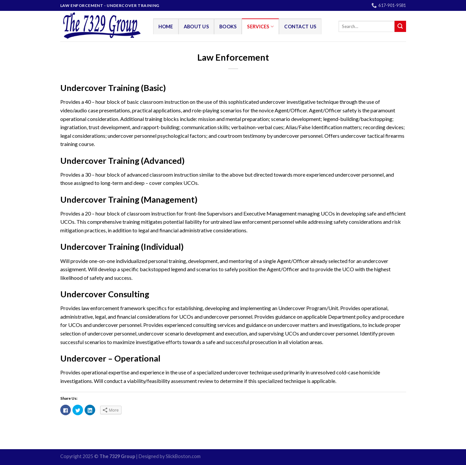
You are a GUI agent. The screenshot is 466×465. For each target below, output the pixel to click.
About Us (196, 26)
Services (260, 26)
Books (227, 26)
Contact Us (300, 26)
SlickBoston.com (183, 456)
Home (165, 26)
